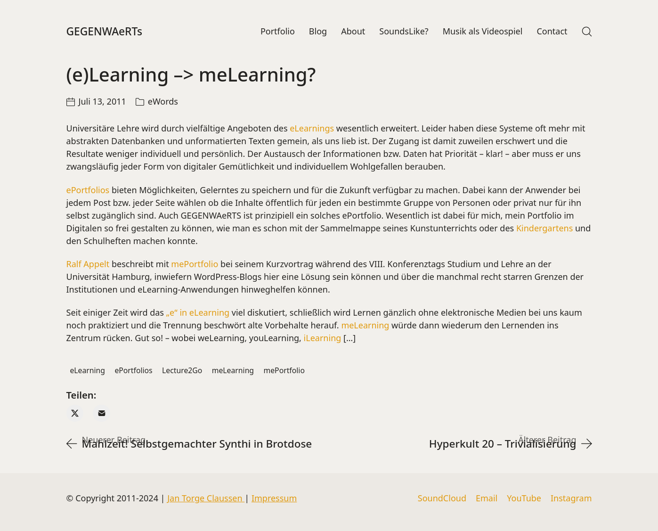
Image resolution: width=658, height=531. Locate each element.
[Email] (101, 415)
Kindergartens (544, 230)
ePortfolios (88, 191)
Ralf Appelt (88, 266)
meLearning (365, 327)
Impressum (274, 498)
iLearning (321, 340)
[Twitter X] (75, 415)
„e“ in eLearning (198, 314)
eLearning (87, 372)
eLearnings (312, 130)
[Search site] (587, 32)
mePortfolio (195, 266)
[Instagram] (571, 498)
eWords (163, 103)
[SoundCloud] (442, 498)
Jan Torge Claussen (205, 498)
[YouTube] (524, 498)
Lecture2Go (182, 372)
